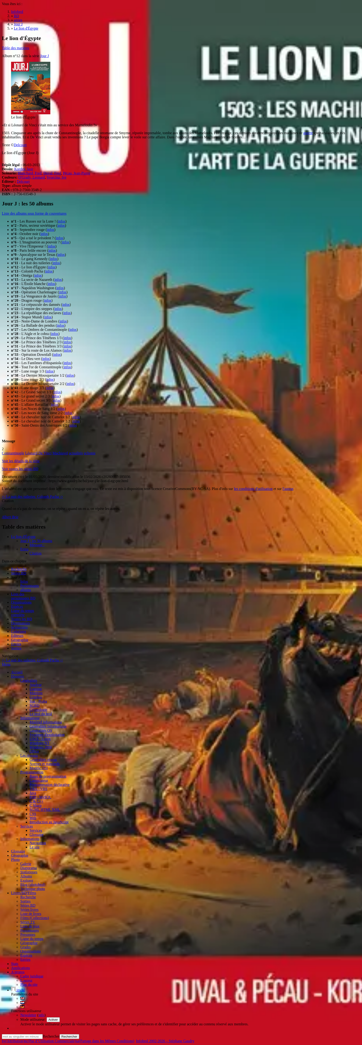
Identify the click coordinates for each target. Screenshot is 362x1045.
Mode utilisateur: (33, 1019)
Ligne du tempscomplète (22, 613)
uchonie (90, 453)
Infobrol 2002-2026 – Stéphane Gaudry (165, 1041)
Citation (36, 553)
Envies (16, 644)
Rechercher (51, 1036)
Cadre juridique (31, 976)
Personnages (29, 586)
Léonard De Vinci (38, 453)
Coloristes (18, 631)
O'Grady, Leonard (31, 177)
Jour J (44, 56)
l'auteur (288, 489)
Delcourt (20, 145)
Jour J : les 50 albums (36, 541)
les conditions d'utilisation (253, 489)
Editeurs (17, 636)
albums (25, 590)
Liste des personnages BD (23, 596)
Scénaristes (19, 627)
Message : (37, 545)
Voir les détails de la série (21, 461)
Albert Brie (10, 517)
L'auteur (26, 980)
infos (61, 221)
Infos (24, 581)
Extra (24, 549)
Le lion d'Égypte (23, 537)
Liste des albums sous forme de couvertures (34, 213)
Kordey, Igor (23, 169)
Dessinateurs (20, 623)
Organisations (21, 602)
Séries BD (18, 573)
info (42, 1015)
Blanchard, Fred (30, 173)
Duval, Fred (52, 173)
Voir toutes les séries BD (20, 469)
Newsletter (28, 1015)
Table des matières (15, 48)
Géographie (19, 640)
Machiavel (60, 453)
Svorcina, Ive (56, 177)
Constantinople (13, 453)
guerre (308, 133)
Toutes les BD (21, 619)
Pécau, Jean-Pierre (76, 173)
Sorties (16, 648)
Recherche (19, 569)
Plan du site (29, 984)
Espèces (17, 606)
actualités (76, 453)
